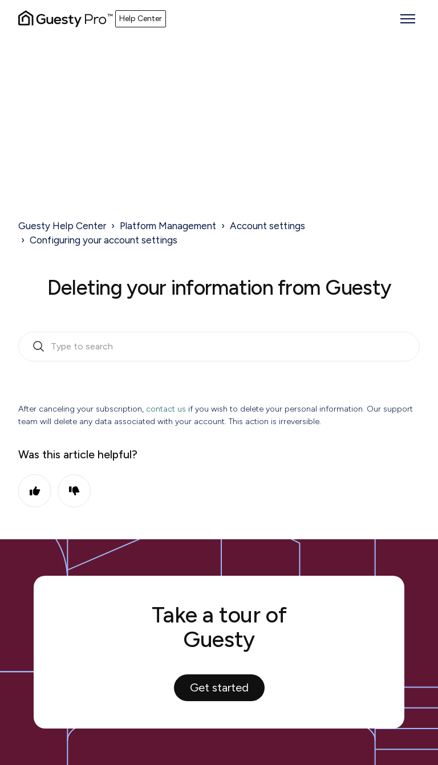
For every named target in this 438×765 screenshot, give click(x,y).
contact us (166, 409)
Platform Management (168, 225)
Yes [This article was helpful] (34, 490)
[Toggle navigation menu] (408, 19)
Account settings (267, 225)
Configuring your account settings (103, 240)
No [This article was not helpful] (74, 490)
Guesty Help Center (62, 225)
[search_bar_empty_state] (219, 346)
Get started (219, 687)
